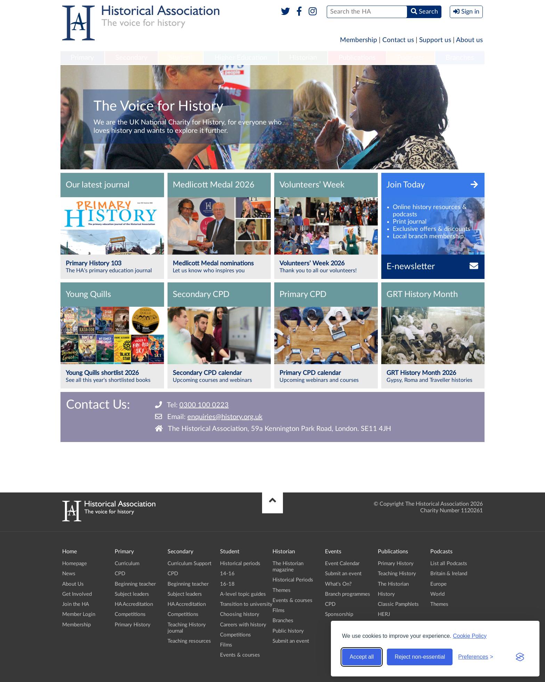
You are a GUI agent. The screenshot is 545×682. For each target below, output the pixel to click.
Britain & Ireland (448, 573)
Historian (303, 57)
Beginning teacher (135, 584)
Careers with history (243, 624)
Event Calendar (342, 563)
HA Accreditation (134, 604)
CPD (120, 573)
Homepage (74, 563)
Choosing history (239, 614)
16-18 (227, 584)
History (386, 594)
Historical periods (240, 563)
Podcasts (410, 57)
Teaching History (397, 573)
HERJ (384, 614)
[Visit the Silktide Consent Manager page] (520, 657)
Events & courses (240, 655)
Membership (358, 40)
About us (469, 40)
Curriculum (127, 563)
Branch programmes (347, 594)
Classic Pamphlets (398, 604)
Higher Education (240, 57)
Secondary (131, 57)
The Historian (393, 584)
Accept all (362, 657)
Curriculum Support (189, 563)
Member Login (78, 614)
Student (181, 57)
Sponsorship (339, 614)
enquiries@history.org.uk (224, 417)
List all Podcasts (448, 563)
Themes (281, 590)
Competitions (130, 614)
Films (226, 645)
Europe (438, 584)
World (437, 594)
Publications (357, 57)
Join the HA (75, 604)
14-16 (227, 573)
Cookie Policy (470, 636)
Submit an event (290, 641)
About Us (73, 584)
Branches (460, 57)
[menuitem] (82, 58)
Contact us (398, 40)
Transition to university (246, 604)
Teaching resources (189, 641)
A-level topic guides (243, 594)
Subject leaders (132, 594)
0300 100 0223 (204, 405)
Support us (435, 40)
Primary (82, 57)
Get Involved (77, 594)
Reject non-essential (419, 657)
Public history (288, 631)
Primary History (133, 624)
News (68, 573)
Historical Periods (292, 580)
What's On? (338, 584)
